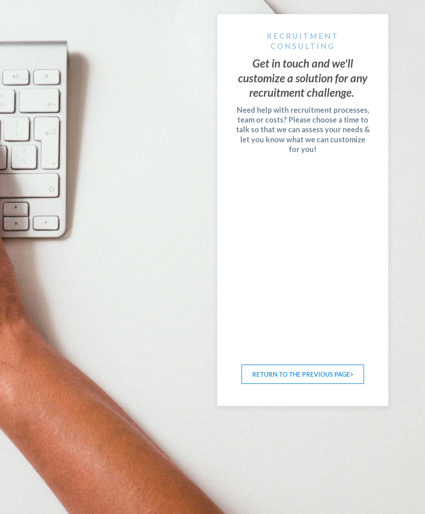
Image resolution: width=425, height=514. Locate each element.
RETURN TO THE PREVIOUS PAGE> (302, 374)
